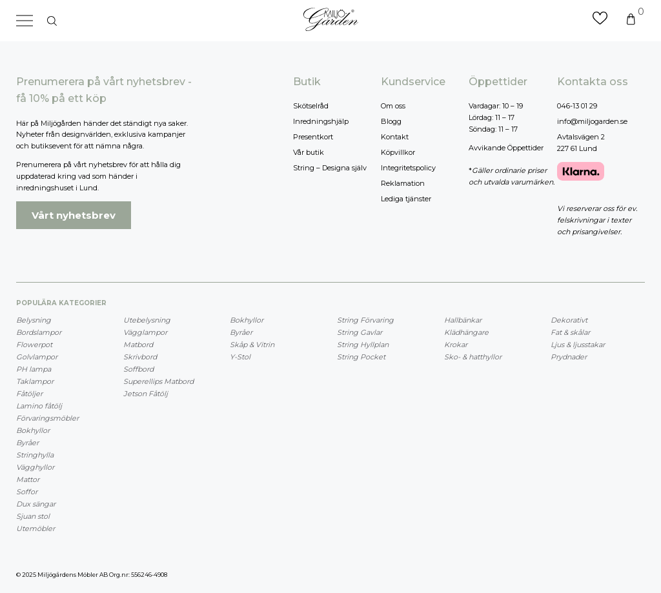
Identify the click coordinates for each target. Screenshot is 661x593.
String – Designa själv (330, 167)
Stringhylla (35, 454)
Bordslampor (38, 332)
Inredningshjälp (321, 121)
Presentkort (313, 136)
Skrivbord (140, 356)
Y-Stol (240, 356)
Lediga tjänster (406, 198)
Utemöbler (35, 528)
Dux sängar (36, 503)
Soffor (26, 491)
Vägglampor (145, 332)
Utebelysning (146, 320)
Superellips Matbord (158, 381)
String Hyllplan (363, 344)
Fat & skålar (570, 332)
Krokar (455, 344)
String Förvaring (365, 320)
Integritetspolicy (408, 167)
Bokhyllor (33, 430)
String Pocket (361, 356)
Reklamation (403, 183)
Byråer (27, 442)
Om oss (393, 105)
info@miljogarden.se (592, 121)
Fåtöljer (29, 393)
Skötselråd (311, 105)
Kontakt (395, 136)
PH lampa (33, 369)
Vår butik (308, 152)
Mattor (27, 479)
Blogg (391, 121)
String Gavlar (359, 332)
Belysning (33, 320)
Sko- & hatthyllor (473, 356)
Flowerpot (34, 344)
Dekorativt (569, 320)
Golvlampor (36, 356)
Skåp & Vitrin (252, 344)
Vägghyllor (35, 467)
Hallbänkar (463, 320)
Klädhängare (466, 332)
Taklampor (35, 381)
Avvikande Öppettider (506, 147)
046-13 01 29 (577, 105)
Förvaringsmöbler (47, 418)
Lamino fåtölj (39, 405)
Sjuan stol (33, 516)
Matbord (138, 344)
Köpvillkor (398, 152)
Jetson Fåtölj (145, 393)
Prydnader (569, 356)
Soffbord (138, 369)
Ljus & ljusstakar (578, 344)
